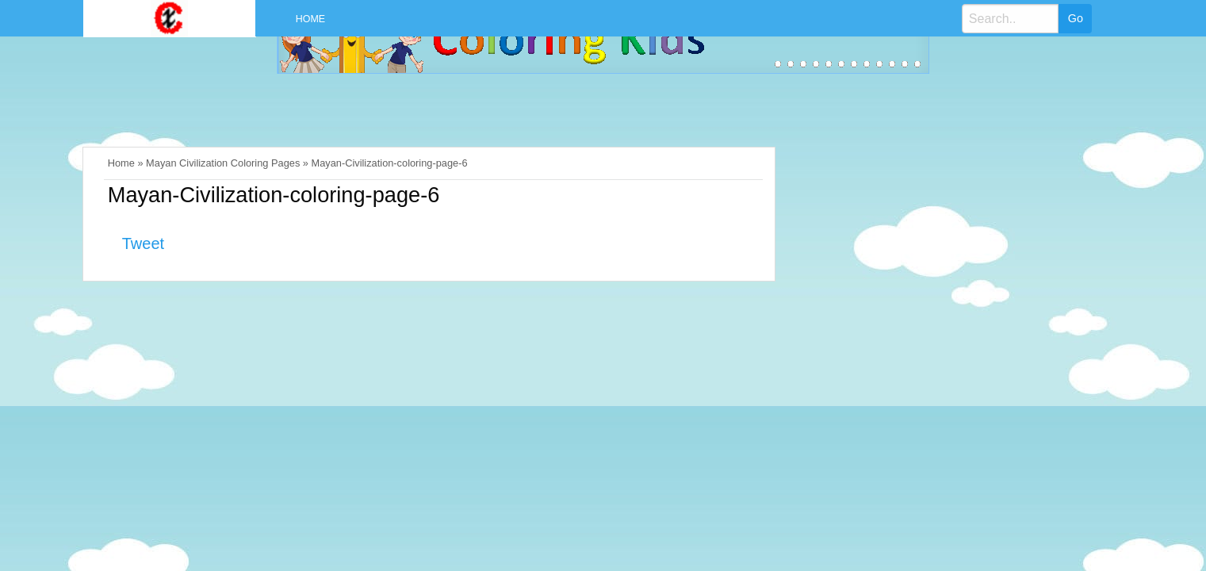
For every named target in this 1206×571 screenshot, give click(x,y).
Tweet (143, 243)
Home (310, 19)
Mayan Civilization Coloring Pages (223, 163)
